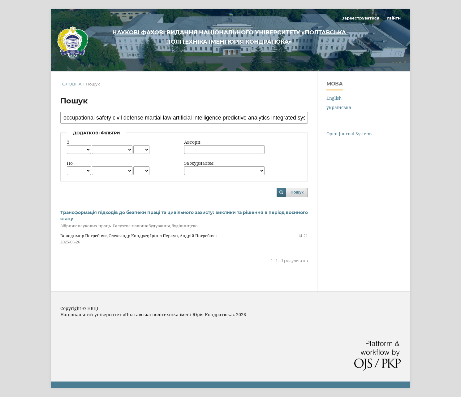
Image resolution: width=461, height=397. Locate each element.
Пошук (297, 192)
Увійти (393, 17)
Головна (71, 83)
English (334, 98)
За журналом (198, 163)
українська (338, 107)
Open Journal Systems (349, 134)
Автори (192, 142)
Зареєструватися (360, 17)
